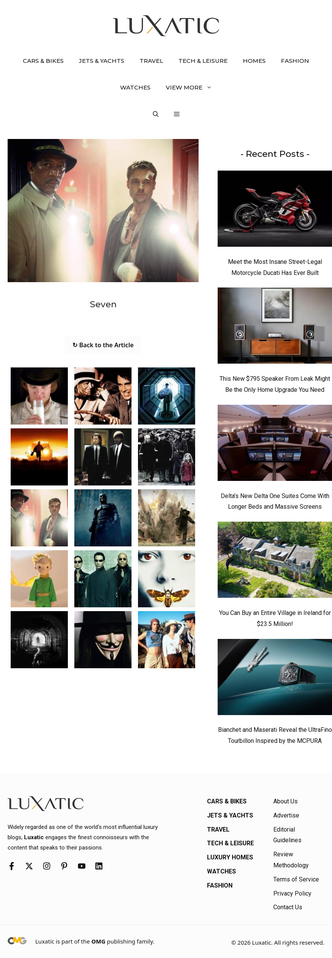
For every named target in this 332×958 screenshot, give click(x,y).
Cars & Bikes (43, 60)
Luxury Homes (230, 857)
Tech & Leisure (203, 60)
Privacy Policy (292, 893)
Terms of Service (296, 879)
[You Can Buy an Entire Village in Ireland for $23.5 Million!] (275, 562)
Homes (254, 60)
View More (193, 87)
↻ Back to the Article (102, 345)
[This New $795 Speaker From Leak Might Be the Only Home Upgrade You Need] (275, 327)
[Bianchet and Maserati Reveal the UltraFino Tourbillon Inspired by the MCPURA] (275, 679)
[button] (155, 114)
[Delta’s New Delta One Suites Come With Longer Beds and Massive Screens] (275, 445)
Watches (135, 87)
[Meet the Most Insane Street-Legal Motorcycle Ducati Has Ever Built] (275, 211)
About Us (285, 801)
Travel (151, 60)
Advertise (286, 815)
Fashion (295, 60)
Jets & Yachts (101, 60)
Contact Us (287, 907)
